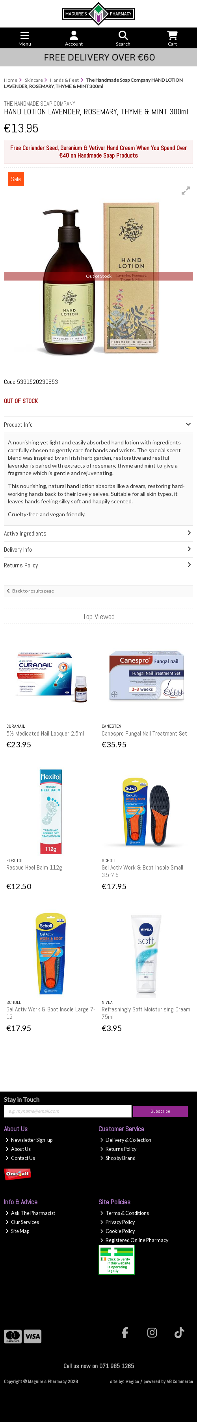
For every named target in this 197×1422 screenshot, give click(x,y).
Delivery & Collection (125, 1140)
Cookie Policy (117, 1231)
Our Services (22, 1222)
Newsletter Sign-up (29, 1140)
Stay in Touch (21, 1099)
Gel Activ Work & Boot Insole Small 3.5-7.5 (142, 871)
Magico (132, 1381)
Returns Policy (118, 1149)
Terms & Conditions (124, 1213)
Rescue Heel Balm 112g (34, 867)
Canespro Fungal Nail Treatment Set (144, 733)
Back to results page (33, 591)
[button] (186, 190)
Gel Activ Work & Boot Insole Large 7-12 (50, 1013)
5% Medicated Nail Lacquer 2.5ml (45, 733)
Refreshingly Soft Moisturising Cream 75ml (146, 1013)
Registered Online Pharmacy (134, 1240)
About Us (18, 1149)
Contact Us (20, 1158)
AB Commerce (180, 1381)
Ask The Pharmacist (30, 1213)
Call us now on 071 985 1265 (98, 1366)
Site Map (17, 1231)
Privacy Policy (117, 1222)
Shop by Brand (118, 1158)
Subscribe (160, 1111)
